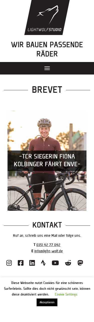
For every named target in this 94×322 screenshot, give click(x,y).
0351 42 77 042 (48, 245)
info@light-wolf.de (48, 251)
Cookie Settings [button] (66, 294)
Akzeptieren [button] (47, 302)
